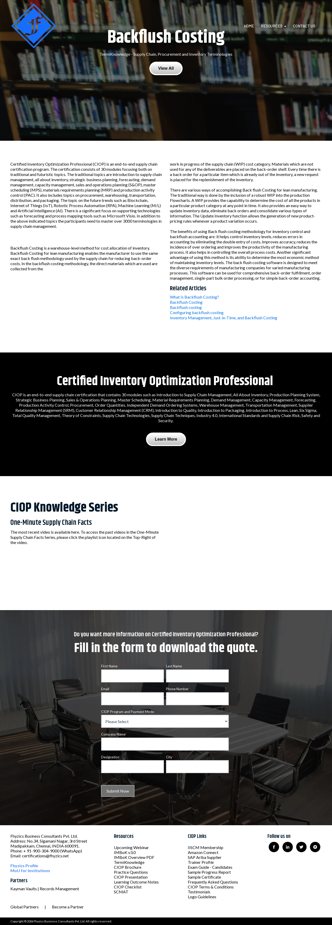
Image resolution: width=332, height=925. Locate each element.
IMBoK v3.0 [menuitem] (125, 852)
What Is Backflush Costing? (194, 296)
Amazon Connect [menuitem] (203, 852)
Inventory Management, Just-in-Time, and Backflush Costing (223, 317)
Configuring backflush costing (197, 312)
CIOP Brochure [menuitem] (127, 867)
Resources (271, 26)
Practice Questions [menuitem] (131, 872)
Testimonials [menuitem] (199, 891)
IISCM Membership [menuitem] (205, 847)
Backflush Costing (186, 302)
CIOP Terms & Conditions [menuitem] (211, 886)
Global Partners (24, 906)
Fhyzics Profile (24, 865)
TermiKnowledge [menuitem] (129, 862)
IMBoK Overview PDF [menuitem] (134, 857)
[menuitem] (252, 26)
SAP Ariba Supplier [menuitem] (205, 857)
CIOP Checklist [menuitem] (128, 886)
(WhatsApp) (71, 850)
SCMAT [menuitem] (121, 891)
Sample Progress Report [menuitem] (209, 872)
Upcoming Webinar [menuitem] (131, 847)
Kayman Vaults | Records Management (44, 888)
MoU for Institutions (30, 870)
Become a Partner (68, 906)
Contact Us (304, 26)
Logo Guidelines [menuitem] (202, 896)
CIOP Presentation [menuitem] (131, 876)
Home (249, 26)
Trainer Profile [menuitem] (201, 862)
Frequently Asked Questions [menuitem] (213, 881)
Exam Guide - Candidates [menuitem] (210, 867)
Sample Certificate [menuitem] (204, 876)
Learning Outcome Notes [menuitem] (136, 881)
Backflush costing (186, 307)
